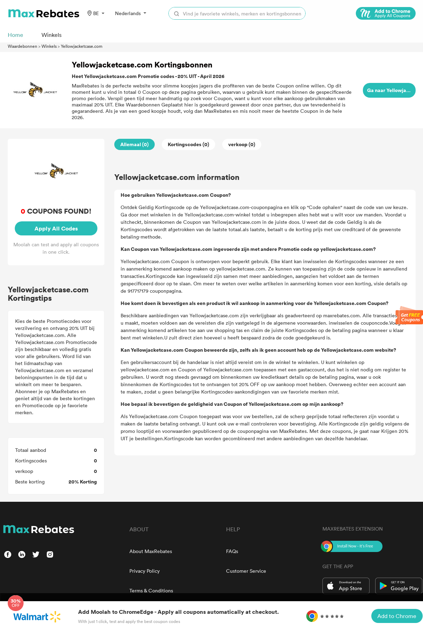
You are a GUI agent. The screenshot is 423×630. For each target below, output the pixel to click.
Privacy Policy (144, 570)
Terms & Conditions (151, 590)
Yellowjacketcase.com (81, 46)
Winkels (49, 46)
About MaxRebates (150, 551)
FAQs (232, 551)
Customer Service (246, 570)
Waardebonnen (22, 46)
